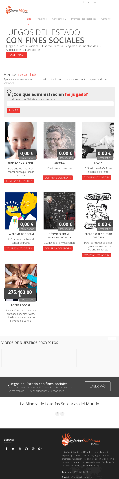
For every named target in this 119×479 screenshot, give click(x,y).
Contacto (106, 18)
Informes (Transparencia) (83, 18)
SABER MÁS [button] (16, 55)
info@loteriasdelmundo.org (81, 477)
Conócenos (59, 18)
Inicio (28, 18)
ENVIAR (13, 110)
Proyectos (42, 18)
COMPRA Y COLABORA (19, 181)
